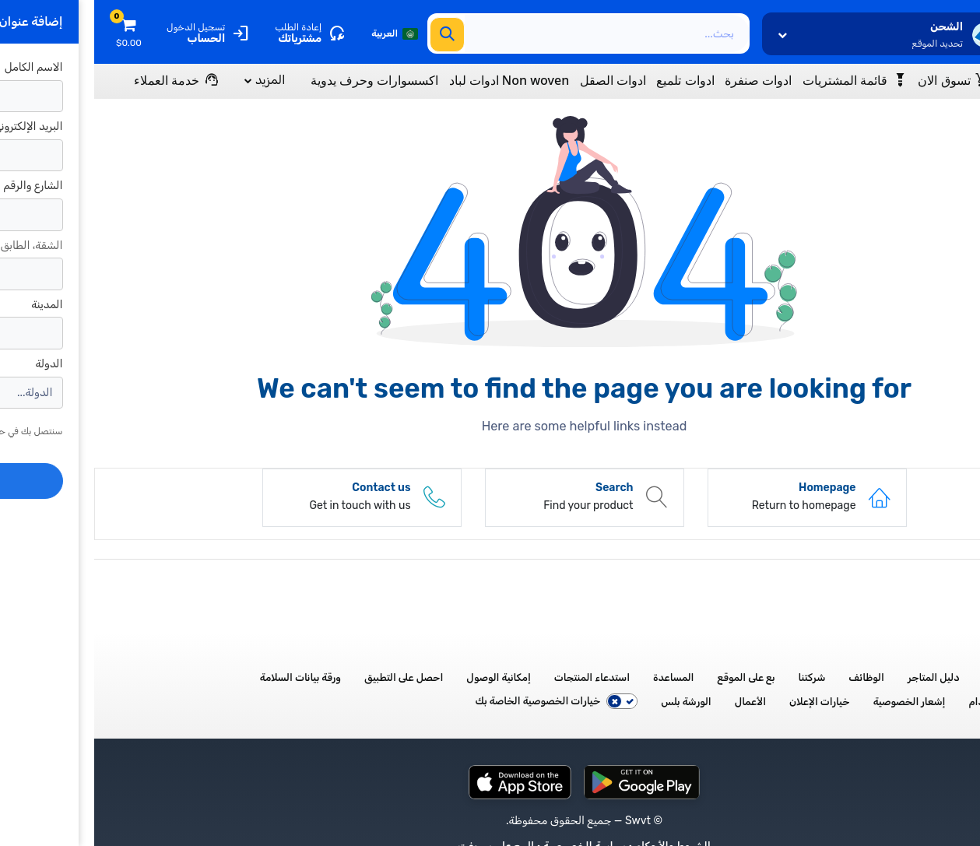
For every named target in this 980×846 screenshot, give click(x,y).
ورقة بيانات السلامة (206, 677)
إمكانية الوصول (404, 677)
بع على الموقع (652, 677)
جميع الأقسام (918, 677)
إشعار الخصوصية (815, 701)
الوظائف (772, 677)
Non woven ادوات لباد (415, 80)
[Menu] (914, 80)
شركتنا (718, 677)
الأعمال (656, 701)
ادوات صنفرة (664, 80)
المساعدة (579, 677)
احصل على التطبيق (309, 677)
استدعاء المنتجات (498, 677)
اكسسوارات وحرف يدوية (280, 80)
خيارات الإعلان (725, 701)
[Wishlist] (760, 80)
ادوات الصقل (519, 80)
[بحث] (353, 34)
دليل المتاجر (839, 677)
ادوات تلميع (591, 80)
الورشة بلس (592, 701)
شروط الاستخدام (910, 701)
